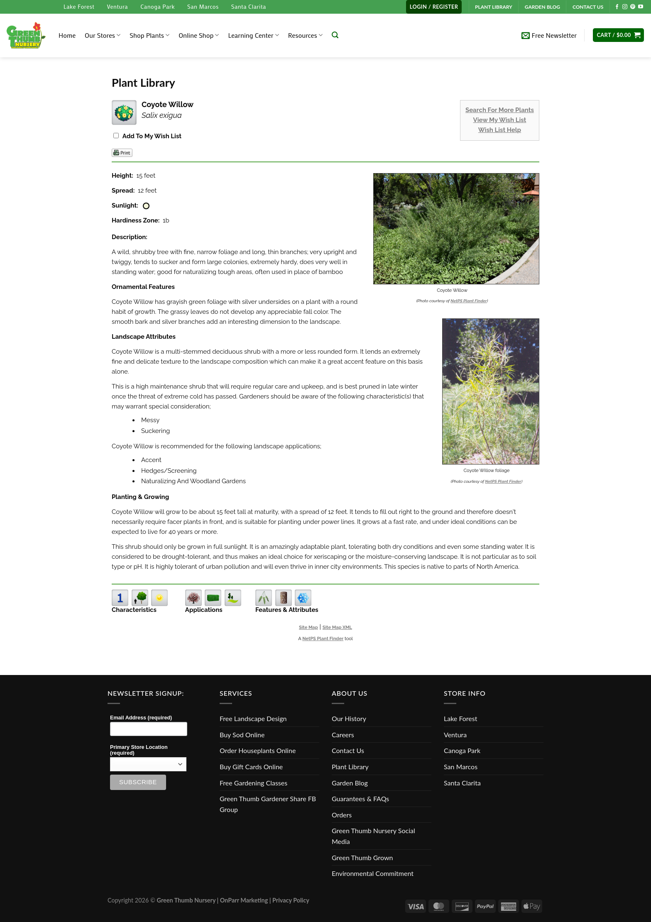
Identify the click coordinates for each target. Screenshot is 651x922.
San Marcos (203, 6)
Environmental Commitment (373, 873)
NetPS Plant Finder (468, 300)
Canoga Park (157, 6)
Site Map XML (337, 627)
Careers (343, 735)
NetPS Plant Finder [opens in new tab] (322, 638)
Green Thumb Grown (362, 857)
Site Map (308, 627)
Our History (349, 718)
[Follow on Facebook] (616, 7)
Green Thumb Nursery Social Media (373, 836)
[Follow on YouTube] (640, 7)
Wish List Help (499, 130)
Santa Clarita (248, 6)
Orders (342, 815)
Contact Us (348, 750)
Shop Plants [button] (149, 35)
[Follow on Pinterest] (632, 7)
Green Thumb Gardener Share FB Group (268, 804)
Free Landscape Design (253, 718)
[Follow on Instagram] (624, 7)
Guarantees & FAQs (360, 798)
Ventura (117, 6)
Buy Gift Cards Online (251, 766)
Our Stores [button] (102, 35)
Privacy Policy (290, 900)
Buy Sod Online (242, 735)
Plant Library (350, 766)
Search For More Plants (499, 110)
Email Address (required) (141, 718)
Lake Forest (79, 6)
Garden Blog (350, 783)
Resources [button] (305, 35)
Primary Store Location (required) (139, 750)
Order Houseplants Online (258, 750)
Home (67, 35)
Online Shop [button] (199, 35)
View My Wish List (499, 120)
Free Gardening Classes (253, 783)
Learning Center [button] (253, 35)
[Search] (335, 35)
